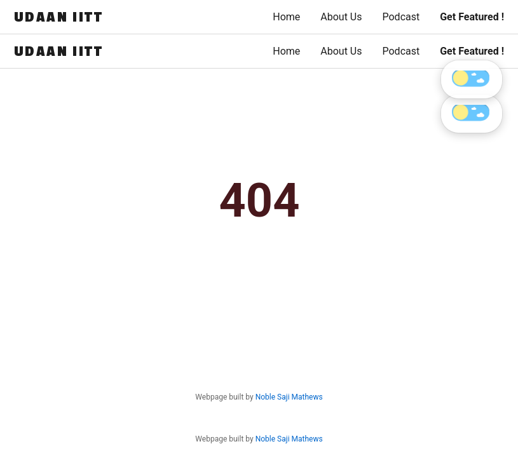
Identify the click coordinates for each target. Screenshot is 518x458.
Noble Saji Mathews (289, 438)
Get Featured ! (472, 17)
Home (286, 17)
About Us (341, 17)
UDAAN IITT (58, 17)
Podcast (400, 17)
